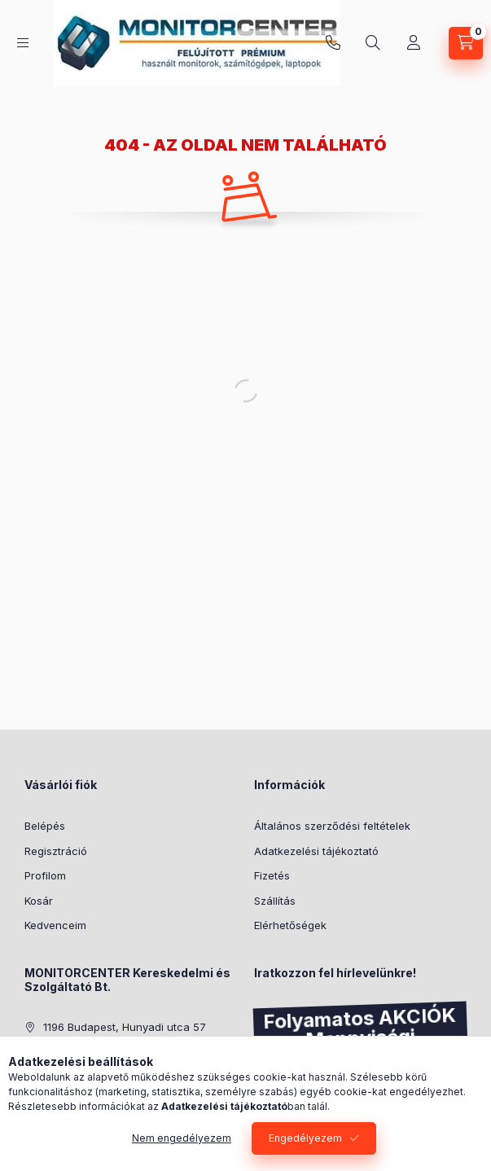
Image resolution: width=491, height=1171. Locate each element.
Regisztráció (55, 850)
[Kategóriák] (22, 43)
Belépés (44, 825)
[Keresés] (373, 43)
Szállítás (275, 900)
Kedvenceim (55, 925)
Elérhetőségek (290, 925)
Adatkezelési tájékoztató (316, 850)
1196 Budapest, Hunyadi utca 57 (124, 1026)
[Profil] (413, 43)
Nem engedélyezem (181, 1138)
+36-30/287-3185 (333, 43)
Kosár (38, 900)
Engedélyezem (305, 1138)
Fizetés (272, 875)
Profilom (45, 875)
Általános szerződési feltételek (332, 825)
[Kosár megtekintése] (466, 43)
